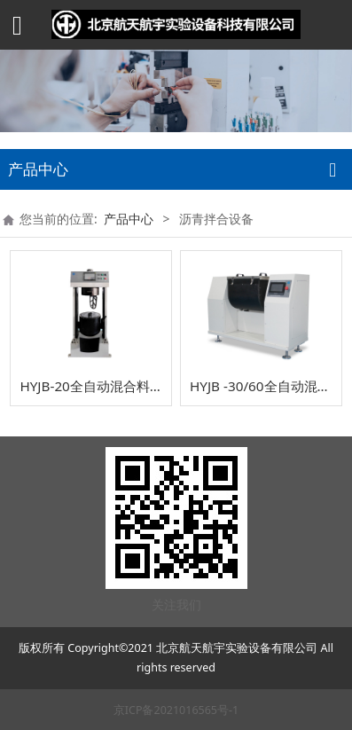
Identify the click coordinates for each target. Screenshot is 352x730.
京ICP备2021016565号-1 (176, 710)
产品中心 (128, 218)
